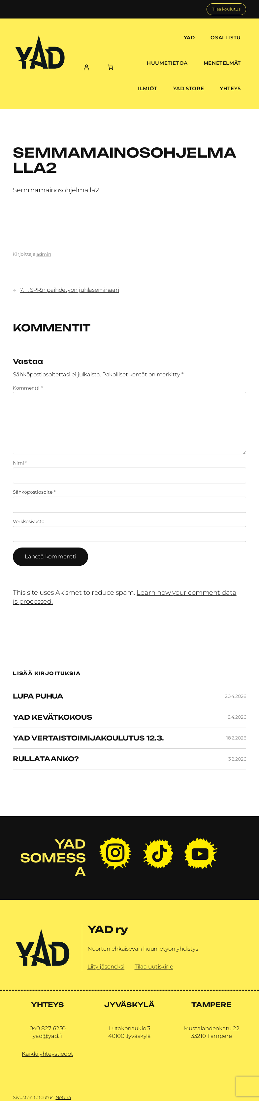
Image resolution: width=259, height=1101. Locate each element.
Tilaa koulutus (226, 9)
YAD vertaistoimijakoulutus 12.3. (88, 738)
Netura (63, 1097)
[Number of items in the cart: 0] (110, 67)
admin (43, 254)
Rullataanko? (46, 759)
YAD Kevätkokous (52, 717)
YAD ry (107, 929)
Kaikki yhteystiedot (47, 1053)
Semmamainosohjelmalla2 (56, 190)
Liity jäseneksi (106, 966)
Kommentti (28, 388)
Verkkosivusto (29, 521)
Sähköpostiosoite (34, 492)
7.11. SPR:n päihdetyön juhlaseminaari (69, 289)
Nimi (20, 463)
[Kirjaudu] (86, 67)
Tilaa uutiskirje (154, 966)
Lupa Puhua (38, 696)
